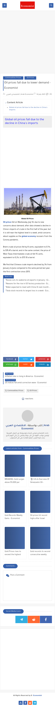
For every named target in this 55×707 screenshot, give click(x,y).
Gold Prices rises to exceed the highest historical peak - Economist (13, 553)
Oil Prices (30, 78)
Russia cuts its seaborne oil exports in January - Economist (28, 280)
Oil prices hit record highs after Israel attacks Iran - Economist (38, 517)
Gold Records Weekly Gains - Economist (13, 517)
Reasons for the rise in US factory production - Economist (28, 284)
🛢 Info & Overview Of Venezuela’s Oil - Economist (39, 481)
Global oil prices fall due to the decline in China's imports (28, 109)
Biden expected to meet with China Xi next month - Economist (28, 287)
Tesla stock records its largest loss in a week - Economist (28, 291)
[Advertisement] (27, 43)
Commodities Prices (13, 78)
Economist (37, 696)
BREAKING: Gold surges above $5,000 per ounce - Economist (14, 481)
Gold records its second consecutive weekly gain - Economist (40, 553)
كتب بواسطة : (27, 427)
